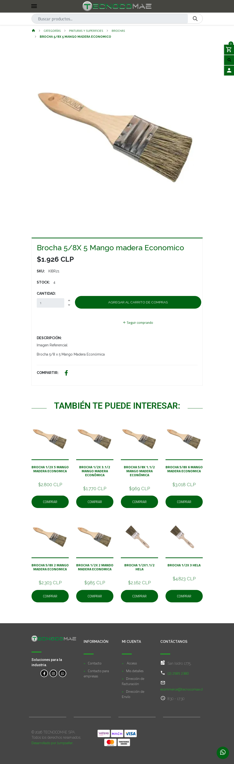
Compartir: (48, 373)
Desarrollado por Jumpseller (52, 742)
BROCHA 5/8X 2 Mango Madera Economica (50, 567)
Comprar (50, 501)
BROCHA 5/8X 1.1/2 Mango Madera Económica (139, 470)
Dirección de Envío (133, 694)
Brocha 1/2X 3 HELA (184, 565)
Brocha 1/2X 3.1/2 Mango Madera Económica (94, 470)
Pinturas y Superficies (86, 30)
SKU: (41, 271)
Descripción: (49, 338)
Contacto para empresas (96, 673)
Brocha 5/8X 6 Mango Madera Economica (184, 468)
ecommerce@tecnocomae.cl (181, 689)
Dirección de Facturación (133, 681)
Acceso (131, 663)
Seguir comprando (138, 322)
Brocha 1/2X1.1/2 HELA (139, 567)
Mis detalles (134, 670)
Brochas (118, 30)
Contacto (94, 663)
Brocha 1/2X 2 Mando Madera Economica (94, 567)
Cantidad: (46, 293)
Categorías (52, 30)
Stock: (43, 282)
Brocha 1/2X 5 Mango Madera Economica (50, 468)
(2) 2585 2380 (178, 673)
